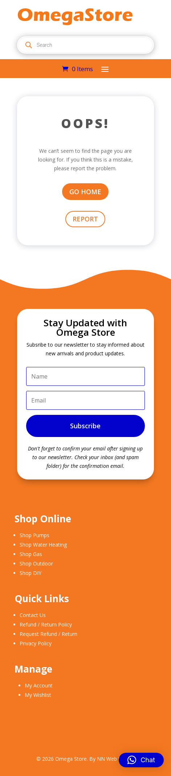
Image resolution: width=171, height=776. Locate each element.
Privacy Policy (36, 643)
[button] (141, 760)
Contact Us (33, 615)
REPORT (85, 219)
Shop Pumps (34, 535)
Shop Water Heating (43, 544)
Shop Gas (31, 554)
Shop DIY (30, 572)
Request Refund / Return (48, 633)
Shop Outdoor (36, 563)
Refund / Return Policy (46, 624)
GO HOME (85, 191)
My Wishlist (38, 694)
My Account (39, 685)
